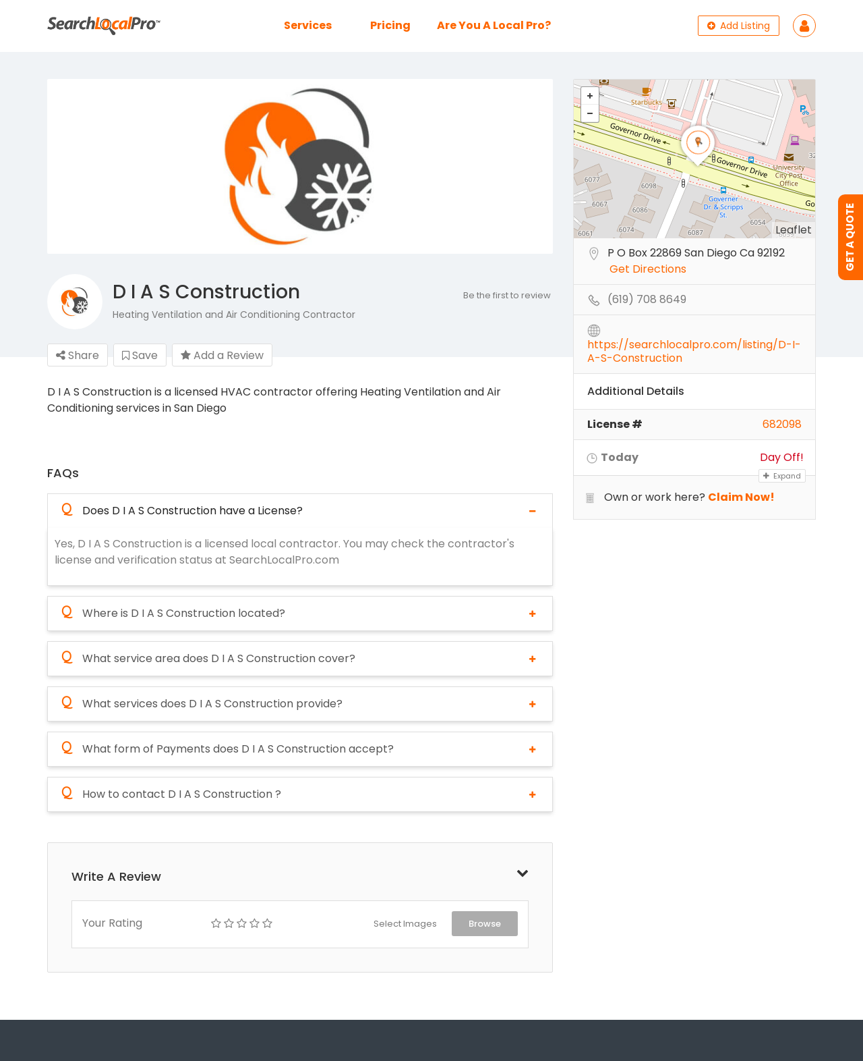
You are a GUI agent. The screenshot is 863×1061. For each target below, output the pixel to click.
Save (140, 355)
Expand (782, 475)
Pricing (390, 25)
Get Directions (647, 270)
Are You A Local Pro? (494, 25)
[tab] (300, 510)
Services (308, 25)
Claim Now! (741, 497)
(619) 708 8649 (646, 300)
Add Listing (738, 25)
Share (77, 355)
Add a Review (222, 355)
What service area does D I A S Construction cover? (208, 658)
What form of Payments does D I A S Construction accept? (227, 749)
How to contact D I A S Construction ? (171, 794)
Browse (485, 923)
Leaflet (793, 230)
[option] (300, 166)
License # (615, 424)
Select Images (405, 923)
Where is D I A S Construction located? (173, 613)
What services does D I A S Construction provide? (202, 704)
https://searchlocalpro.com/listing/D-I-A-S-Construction (694, 345)
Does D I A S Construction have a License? (182, 511)
